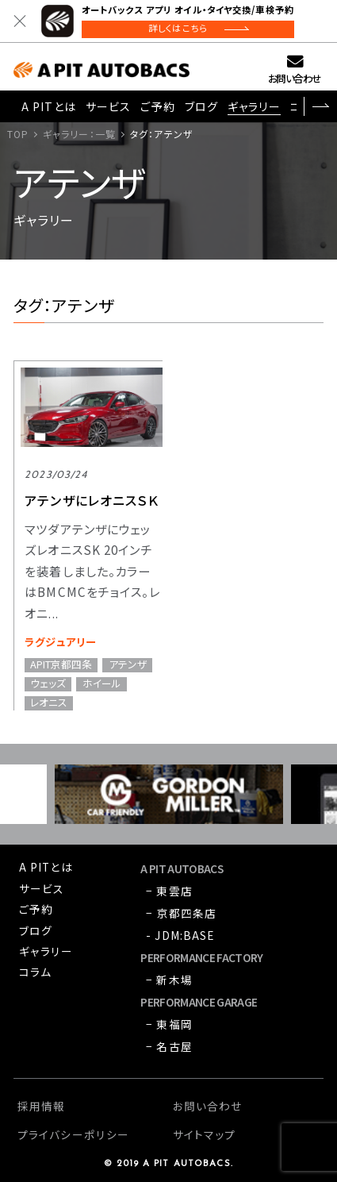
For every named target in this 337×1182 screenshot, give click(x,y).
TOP (18, 134)
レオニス (48, 703)
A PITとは (48, 106)
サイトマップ (204, 1134)
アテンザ (128, 665)
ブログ (201, 106)
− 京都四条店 (181, 913)
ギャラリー (254, 106)
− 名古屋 (169, 1046)
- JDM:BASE (180, 935)
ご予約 (157, 106)
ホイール (101, 684)
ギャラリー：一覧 (79, 134)
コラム (35, 972)
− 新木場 (169, 980)
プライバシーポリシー (73, 1134)
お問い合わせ (294, 78)
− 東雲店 (169, 891)
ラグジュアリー (61, 641)
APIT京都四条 (61, 665)
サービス (108, 106)
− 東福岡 (169, 1024)
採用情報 (41, 1106)
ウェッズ (48, 684)
